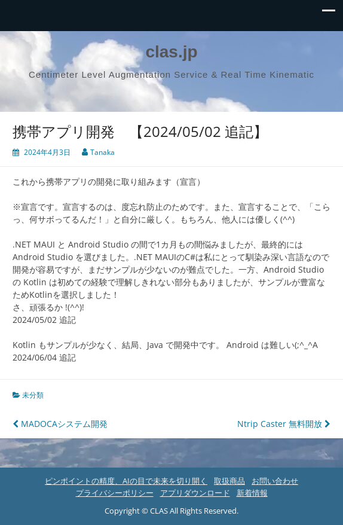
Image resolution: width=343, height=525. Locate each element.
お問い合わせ (275, 480)
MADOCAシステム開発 (60, 423)
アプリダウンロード (195, 492)
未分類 (33, 395)
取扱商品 (229, 480)
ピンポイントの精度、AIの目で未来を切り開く (126, 480)
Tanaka (102, 152)
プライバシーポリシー (115, 492)
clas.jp (171, 51)
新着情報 (252, 492)
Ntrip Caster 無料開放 (283, 423)
